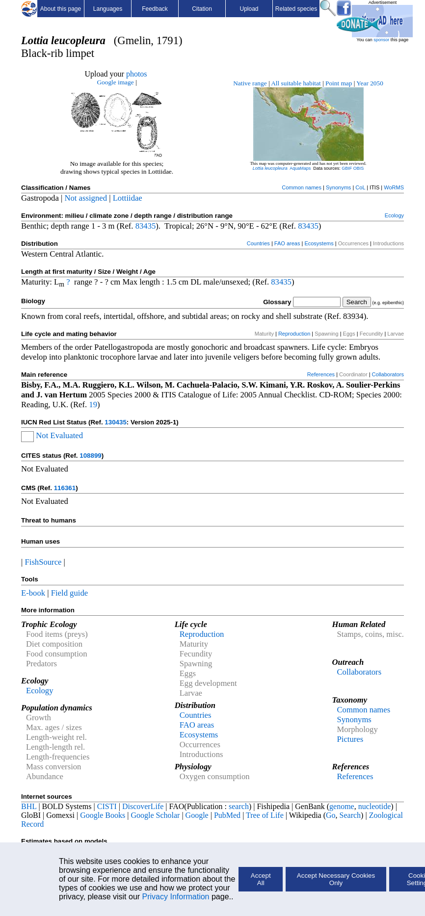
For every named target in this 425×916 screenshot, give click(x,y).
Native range (249, 83)
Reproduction (294, 334)
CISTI (107, 806)
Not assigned (85, 198)
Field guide (69, 593)
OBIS (358, 168)
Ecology (394, 215)
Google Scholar (155, 815)
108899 (90, 455)
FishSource (43, 562)
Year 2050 (369, 83)
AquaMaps (300, 168)
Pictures (350, 739)
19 (93, 404)
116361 (65, 488)
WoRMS (394, 187)
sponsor (381, 39)
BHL (28, 806)
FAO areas (287, 243)
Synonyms (338, 187)
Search (350, 815)
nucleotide (374, 806)
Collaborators (388, 374)
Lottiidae (127, 198)
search (239, 806)
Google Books (102, 815)
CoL (360, 187)
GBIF (347, 168)
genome (341, 806)
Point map (338, 83)
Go (331, 815)
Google (197, 815)
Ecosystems (318, 243)
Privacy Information (176, 896)
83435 (145, 226)
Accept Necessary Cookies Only (336, 879)
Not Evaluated (59, 435)
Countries (258, 243)
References (321, 374)
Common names (301, 187)
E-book (33, 593)
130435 (115, 422)
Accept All (261, 879)
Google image (115, 82)
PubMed (227, 815)
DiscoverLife (142, 806)
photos (136, 74)
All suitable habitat (295, 83)
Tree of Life (265, 815)
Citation (202, 8)
